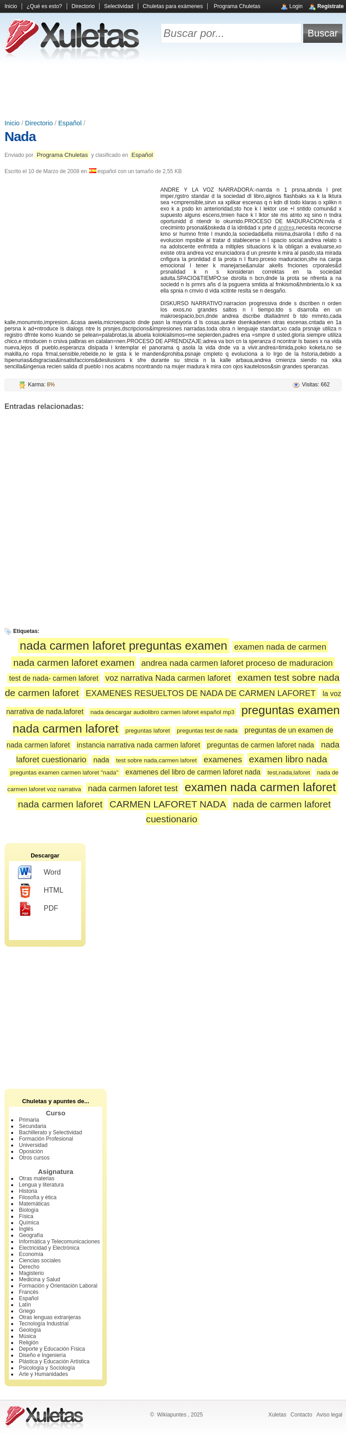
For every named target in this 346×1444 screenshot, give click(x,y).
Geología (30, 1330)
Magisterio (31, 1273)
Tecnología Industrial (43, 1323)
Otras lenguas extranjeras (50, 1317)
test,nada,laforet (289, 772)
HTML (41, 891)
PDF (38, 909)
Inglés (26, 1229)
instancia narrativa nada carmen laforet (138, 745)
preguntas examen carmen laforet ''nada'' (64, 772)
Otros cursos (34, 1158)
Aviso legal (329, 1415)
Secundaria (32, 1126)
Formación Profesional (46, 1139)
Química (29, 1222)
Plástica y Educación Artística (54, 1361)
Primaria (29, 1120)
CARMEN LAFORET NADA (167, 804)
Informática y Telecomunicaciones (59, 1241)
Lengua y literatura (41, 1185)
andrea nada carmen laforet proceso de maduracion (237, 663)
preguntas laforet (147, 730)
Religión (28, 1342)
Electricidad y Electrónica (49, 1248)
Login (295, 6)
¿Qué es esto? (44, 6)
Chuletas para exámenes (173, 6)
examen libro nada (288, 759)
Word (39, 873)
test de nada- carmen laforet (53, 678)
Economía (31, 1254)
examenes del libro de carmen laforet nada (192, 772)
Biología (28, 1210)
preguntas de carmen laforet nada (260, 745)
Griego (27, 1311)
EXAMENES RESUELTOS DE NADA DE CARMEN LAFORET (200, 693)
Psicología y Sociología (47, 1368)
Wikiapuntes (171, 1415)
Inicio (11, 6)
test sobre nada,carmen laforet (156, 760)
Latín (25, 1305)
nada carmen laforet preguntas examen (124, 645)
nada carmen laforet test (133, 788)
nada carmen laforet (60, 804)
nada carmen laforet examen (73, 662)
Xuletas (277, 1415)
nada (101, 760)
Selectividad (118, 6)
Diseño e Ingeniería (42, 1355)
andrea (286, 228)
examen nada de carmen (280, 646)
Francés (28, 1292)
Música (27, 1336)
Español (70, 123)
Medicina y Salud (39, 1279)
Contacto (301, 1415)
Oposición (31, 1151)
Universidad (33, 1145)
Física (26, 1216)
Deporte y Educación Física (52, 1349)
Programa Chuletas (237, 6)
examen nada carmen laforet (260, 787)
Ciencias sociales (40, 1260)
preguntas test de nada (207, 730)
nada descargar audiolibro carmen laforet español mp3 (163, 712)
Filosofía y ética (37, 1197)
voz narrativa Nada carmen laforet (168, 678)
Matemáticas (34, 1204)
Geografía (31, 1235)
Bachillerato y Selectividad (50, 1132)
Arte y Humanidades (43, 1374)
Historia (28, 1191)
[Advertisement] (173, 90)
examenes (223, 759)
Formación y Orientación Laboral (58, 1286)
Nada (20, 136)
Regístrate (330, 6)
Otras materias (37, 1178)
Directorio (83, 6)
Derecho (29, 1267)
